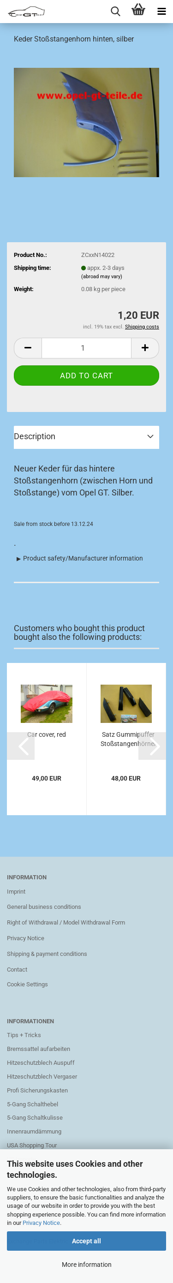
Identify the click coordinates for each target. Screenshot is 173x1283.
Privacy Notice (41, 1222)
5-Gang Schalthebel (32, 1104)
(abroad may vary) (101, 277)
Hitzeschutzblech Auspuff (41, 1062)
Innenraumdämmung (34, 1131)
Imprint (16, 891)
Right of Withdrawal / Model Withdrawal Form (66, 922)
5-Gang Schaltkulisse (35, 1117)
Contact (17, 969)
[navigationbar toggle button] (161, 11)
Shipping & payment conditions (47, 953)
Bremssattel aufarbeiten (38, 1048)
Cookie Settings (27, 984)
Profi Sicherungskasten (37, 1090)
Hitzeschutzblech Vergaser (42, 1076)
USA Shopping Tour (32, 1145)
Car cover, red (46, 734)
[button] (21, 746)
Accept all (86, 1241)
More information (87, 1264)
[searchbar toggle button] (115, 11)
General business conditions (44, 906)
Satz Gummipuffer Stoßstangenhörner (128, 739)
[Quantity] (86, 348)
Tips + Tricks (24, 1035)
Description (34, 436)
